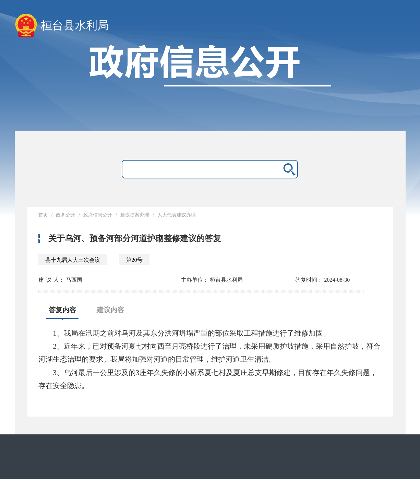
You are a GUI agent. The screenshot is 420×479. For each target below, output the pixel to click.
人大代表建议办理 (176, 215)
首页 (43, 215)
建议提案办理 (134, 215)
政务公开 (65, 215)
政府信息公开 (97, 215)
